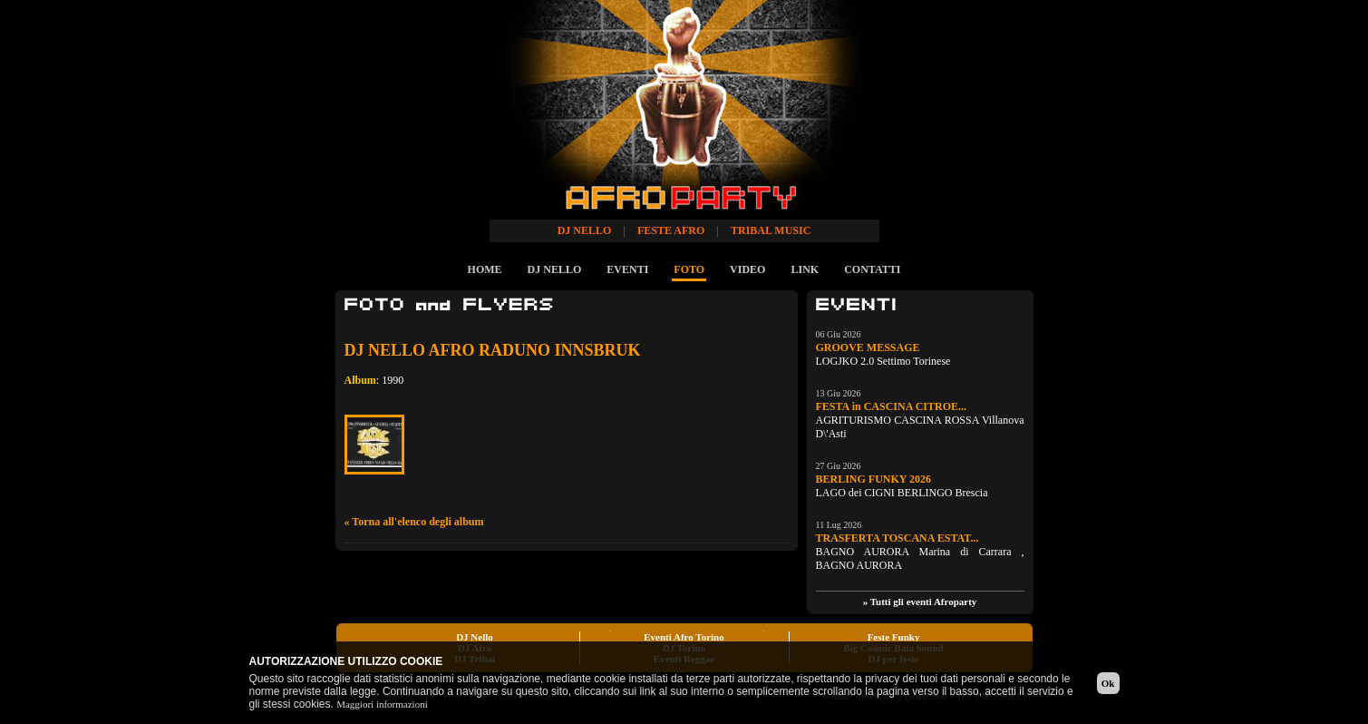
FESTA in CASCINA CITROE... (891, 406)
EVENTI (627, 269)
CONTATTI (872, 269)
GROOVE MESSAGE (868, 347)
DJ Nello (474, 636)
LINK (805, 269)
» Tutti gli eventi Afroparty (920, 601)
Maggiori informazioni (382, 704)
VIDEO (747, 269)
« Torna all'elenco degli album (414, 521)
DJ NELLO (555, 269)
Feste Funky (894, 636)
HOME (485, 269)
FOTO (689, 269)
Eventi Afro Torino (683, 636)
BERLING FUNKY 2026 (874, 479)
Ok (1108, 683)
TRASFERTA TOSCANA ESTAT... (897, 538)
